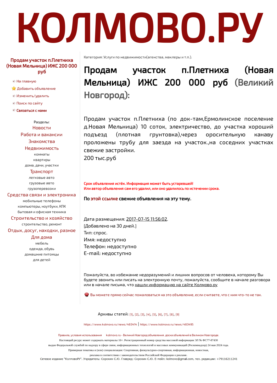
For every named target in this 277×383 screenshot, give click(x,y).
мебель (41, 243)
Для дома (41, 237)
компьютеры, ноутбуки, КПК (42, 206)
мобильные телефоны (42, 200)
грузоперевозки (42, 188)
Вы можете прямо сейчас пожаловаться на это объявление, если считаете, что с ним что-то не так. (176, 294)
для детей (41, 259)
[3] (142, 314)
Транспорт (41, 171)
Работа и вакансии (42, 134)
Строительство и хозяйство (41, 218)
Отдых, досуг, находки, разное (42, 230)
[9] (177, 314)
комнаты (41, 154)
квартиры (41, 159)
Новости (41, 127)
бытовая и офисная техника (42, 211)
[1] (131, 314)
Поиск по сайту (29, 103)
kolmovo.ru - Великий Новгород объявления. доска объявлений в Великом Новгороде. (162, 335)
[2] (136, 314)
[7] (166, 314)
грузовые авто (41, 183)
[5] (154, 314)
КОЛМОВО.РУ (138, 26)
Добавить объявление (36, 88)
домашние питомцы (42, 254)
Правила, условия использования (80, 335)
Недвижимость (42, 148)
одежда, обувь (41, 248)
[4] (148, 314)
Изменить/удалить (32, 95)
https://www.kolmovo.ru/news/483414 (110, 324)
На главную (26, 81)
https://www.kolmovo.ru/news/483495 (166, 324)
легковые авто (41, 177)
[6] (160, 314)
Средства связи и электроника (41, 194)
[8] (172, 314)
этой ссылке (104, 198)
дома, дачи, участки (42, 165)
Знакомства (42, 141)
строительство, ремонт (42, 224)
